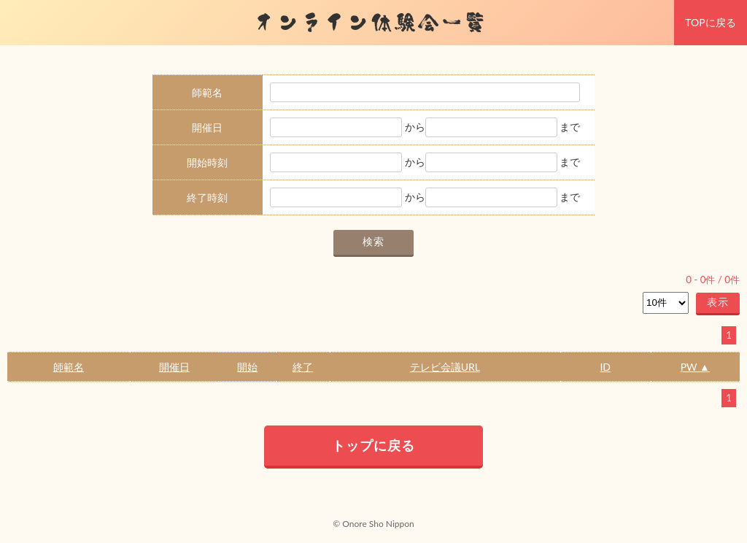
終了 (303, 367)
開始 (247, 367)
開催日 (174, 367)
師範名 (68, 367)
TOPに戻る (710, 22)
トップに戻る (373, 445)
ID (605, 367)
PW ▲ (695, 367)
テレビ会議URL (445, 367)
